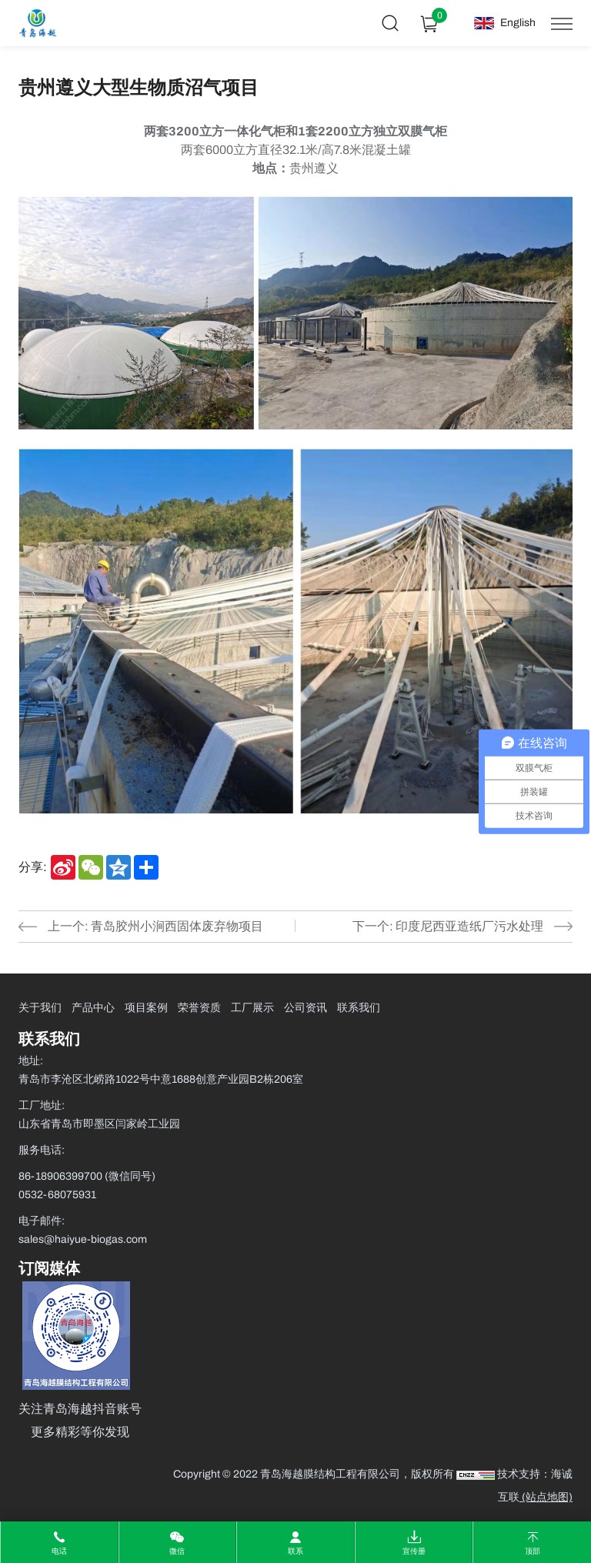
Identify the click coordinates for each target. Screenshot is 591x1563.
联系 (295, 1551)
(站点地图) (546, 1497)
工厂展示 (252, 1008)
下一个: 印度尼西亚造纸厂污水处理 (447, 926)
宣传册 (414, 1551)
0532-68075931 (57, 1195)
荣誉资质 (199, 1008)
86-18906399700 (61, 1176)
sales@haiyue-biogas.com (82, 1239)
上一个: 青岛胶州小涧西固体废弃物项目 (155, 926)
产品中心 (93, 1008)
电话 (59, 1551)
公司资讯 (305, 1008)
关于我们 (40, 1008)
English (518, 22)
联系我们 (358, 1008)
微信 (177, 1551)
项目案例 (146, 1008)
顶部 (532, 1551)
